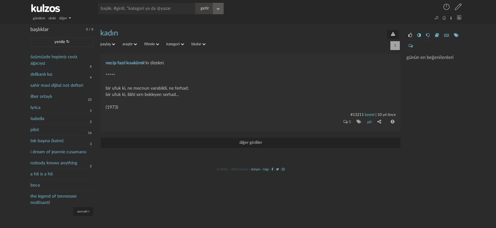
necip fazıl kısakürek (125, 63)
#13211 (357, 115)
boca (35, 185)
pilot (34, 130)
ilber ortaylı (41, 96)
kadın (109, 33)
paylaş (107, 44)
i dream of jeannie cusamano (58, 152)
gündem (39, 18)
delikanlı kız (41, 74)
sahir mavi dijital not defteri (56, 85)
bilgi (266, 169)
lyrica (35, 107)
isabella (37, 119)
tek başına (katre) (47, 141)
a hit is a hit (41, 174)
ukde (52, 18)
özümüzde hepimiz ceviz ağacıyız (53, 60)
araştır (129, 44)
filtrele (151, 44)
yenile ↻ (62, 42)
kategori (175, 44)
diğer (65, 18)
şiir (369, 122)
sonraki (83, 211)
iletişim (255, 169)
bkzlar (198, 44)
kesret (370, 115)
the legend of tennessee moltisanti (53, 199)
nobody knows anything (53, 163)
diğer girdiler (250, 143)
